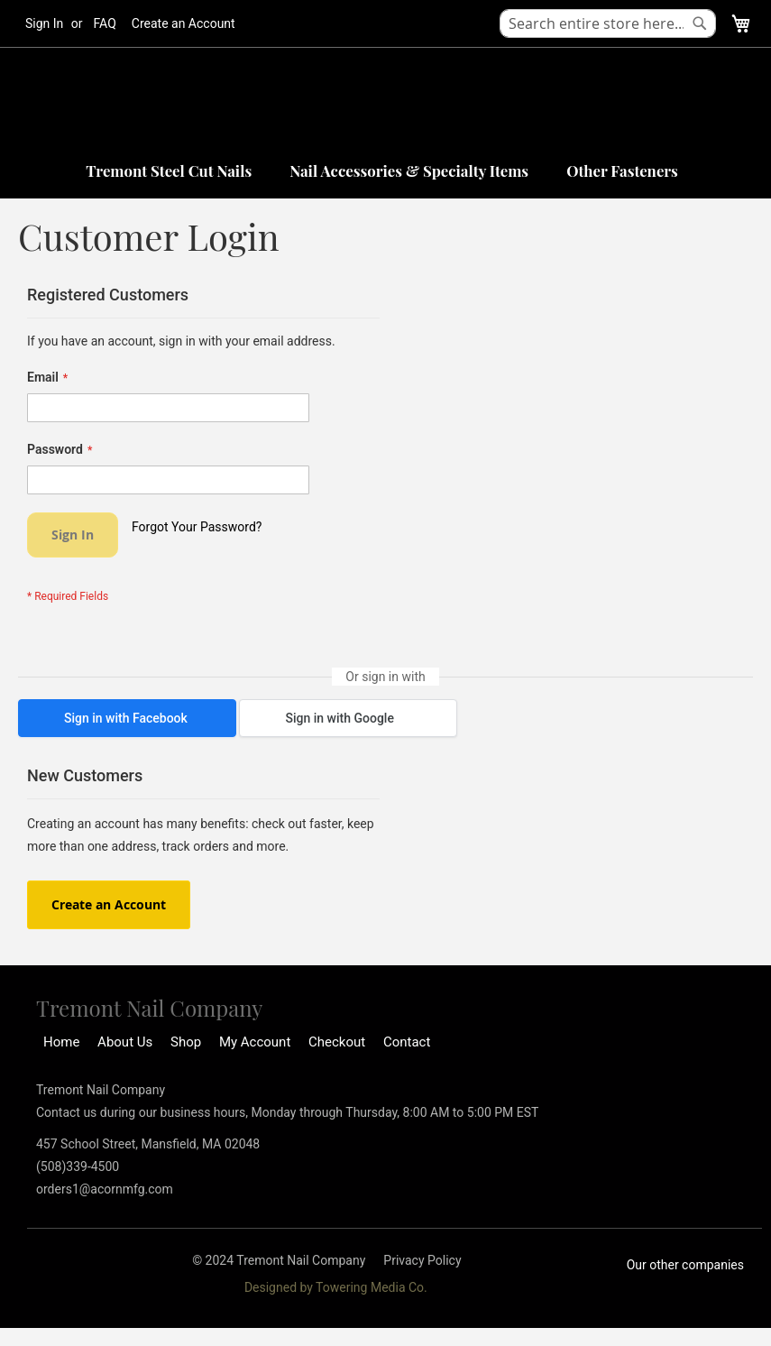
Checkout (336, 1042)
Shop (185, 1042)
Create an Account (183, 23)
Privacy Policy (422, 1260)
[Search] (700, 23)
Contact (406, 1042)
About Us (124, 1042)
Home (61, 1042)
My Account (254, 1042)
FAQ (105, 23)
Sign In (44, 23)
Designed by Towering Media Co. (335, 1287)
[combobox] (608, 23)
